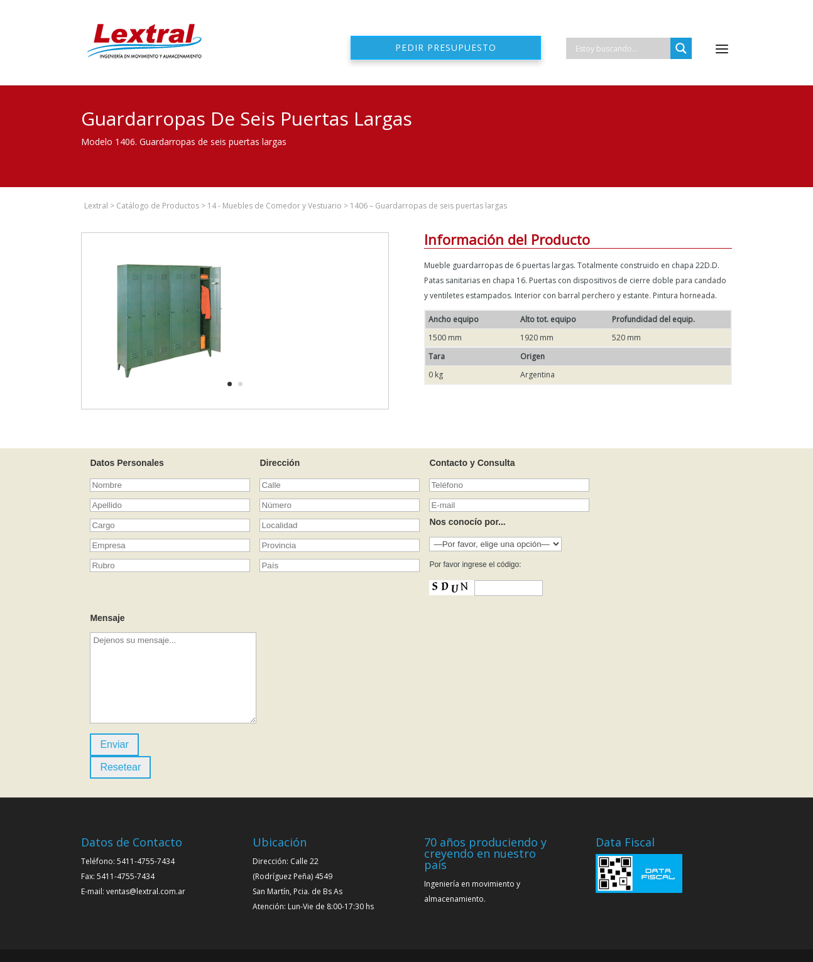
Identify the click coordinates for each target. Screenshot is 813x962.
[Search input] (621, 48)
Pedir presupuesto (445, 47)
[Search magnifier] (681, 48)
